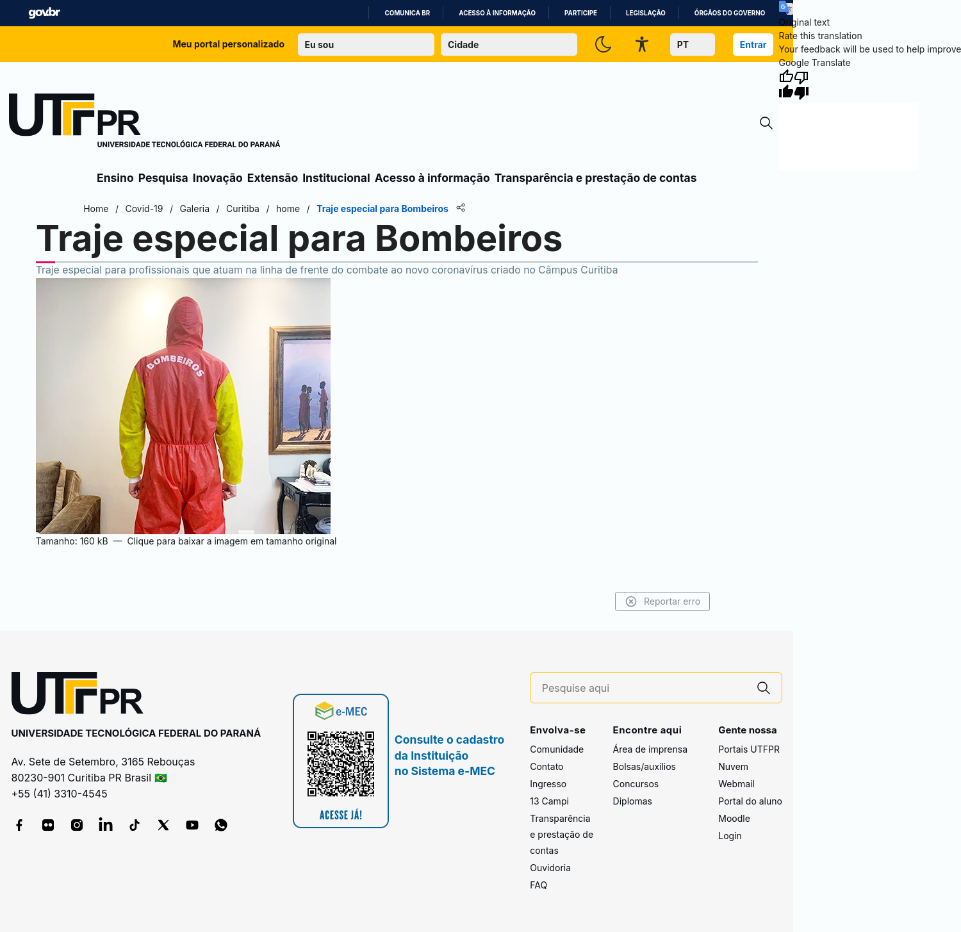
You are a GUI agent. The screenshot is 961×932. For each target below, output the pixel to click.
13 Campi (549, 801)
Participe (580, 13)
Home (97, 208)
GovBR (44, 13)
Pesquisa (163, 177)
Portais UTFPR (749, 749)
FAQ (538, 884)
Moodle (734, 818)
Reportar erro (661, 601)
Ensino (115, 177)
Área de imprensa (650, 749)
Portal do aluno (750, 801)
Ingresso (548, 783)
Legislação (646, 13)
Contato (546, 766)
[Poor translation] (801, 84)
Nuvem (733, 766)
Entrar (753, 44)
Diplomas (632, 801)
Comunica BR (407, 13)
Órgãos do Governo (729, 13)
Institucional (336, 177)
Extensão (272, 177)
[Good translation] (786, 84)
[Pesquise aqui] (644, 688)
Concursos (636, 783)
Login (730, 835)
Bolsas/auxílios (644, 766)
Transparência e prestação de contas (596, 177)
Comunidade (557, 749)
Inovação (218, 177)
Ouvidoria (550, 867)
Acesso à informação (497, 13)
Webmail (736, 783)
